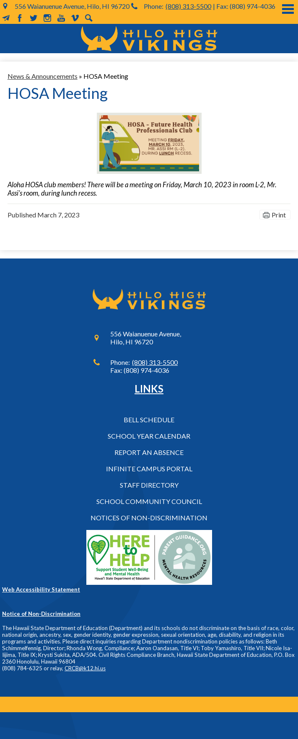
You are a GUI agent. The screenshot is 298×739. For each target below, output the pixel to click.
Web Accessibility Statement (41, 589)
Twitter (33, 18)
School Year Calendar (149, 436)
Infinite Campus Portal (149, 469)
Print (279, 215)
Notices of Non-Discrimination (149, 518)
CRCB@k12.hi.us (85, 668)
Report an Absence (149, 452)
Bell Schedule (149, 420)
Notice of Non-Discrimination (41, 613)
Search (89, 18)
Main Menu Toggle (288, 9)
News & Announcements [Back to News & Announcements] (43, 76)
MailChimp (6, 18)
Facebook (19, 18)
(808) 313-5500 (188, 6)
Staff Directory (149, 485)
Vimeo (75, 18)
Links (149, 388)
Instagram (47, 18)
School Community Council (149, 501)
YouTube (61, 18)
